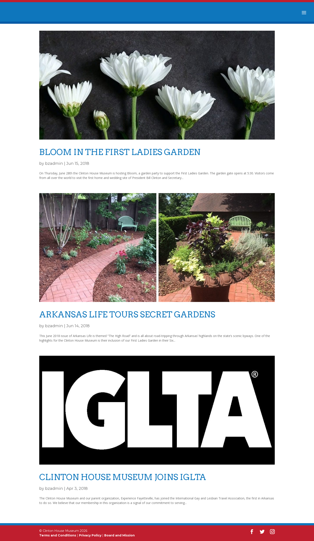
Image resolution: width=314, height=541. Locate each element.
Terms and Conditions (57, 535)
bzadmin (54, 163)
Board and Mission (119, 535)
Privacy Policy (90, 535)
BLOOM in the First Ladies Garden (119, 152)
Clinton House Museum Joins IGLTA (122, 477)
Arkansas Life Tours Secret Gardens (127, 314)
